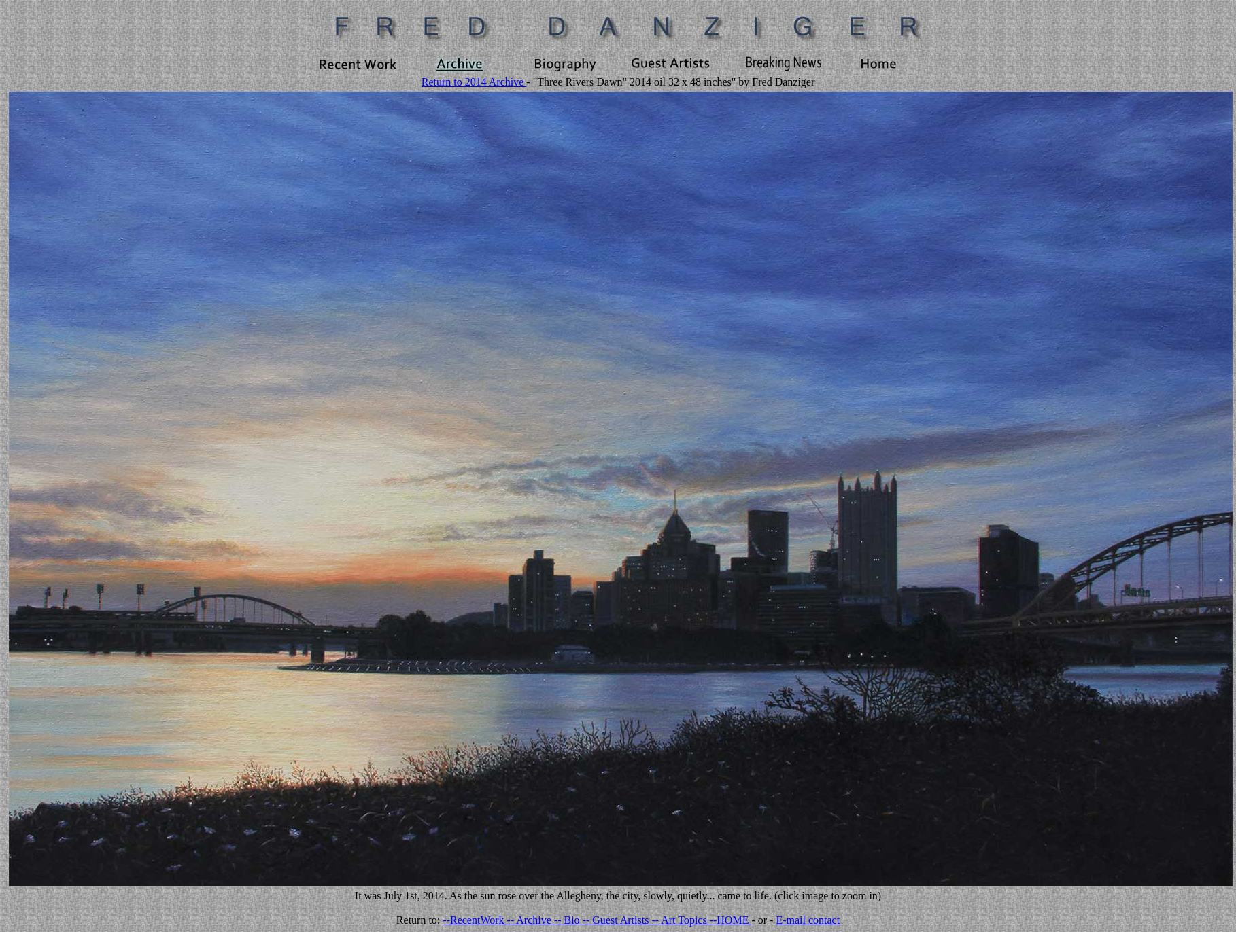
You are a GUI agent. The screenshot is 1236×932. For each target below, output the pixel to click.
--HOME (731, 920)
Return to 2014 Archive (474, 82)
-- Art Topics (680, 920)
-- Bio (568, 920)
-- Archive (530, 920)
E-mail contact (808, 920)
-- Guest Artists (617, 920)
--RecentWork (475, 920)
